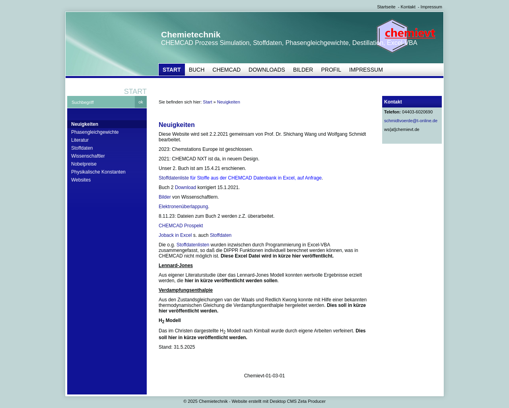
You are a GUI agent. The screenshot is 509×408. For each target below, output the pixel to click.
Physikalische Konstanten (98, 172)
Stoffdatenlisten (193, 245)
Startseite (386, 6)
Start (172, 69)
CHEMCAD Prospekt (181, 225)
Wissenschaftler (88, 156)
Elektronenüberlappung (183, 206)
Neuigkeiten (84, 124)
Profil (331, 69)
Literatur (80, 140)
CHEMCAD (226, 69)
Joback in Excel (175, 235)
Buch (197, 69)
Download (185, 187)
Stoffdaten (82, 148)
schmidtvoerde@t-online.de (410, 120)
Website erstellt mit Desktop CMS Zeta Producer (278, 401)
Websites (81, 180)
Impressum (431, 6)
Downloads (267, 69)
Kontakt (407, 6)
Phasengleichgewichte (95, 132)
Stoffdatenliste (174, 178)
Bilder (303, 69)
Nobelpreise (84, 164)
